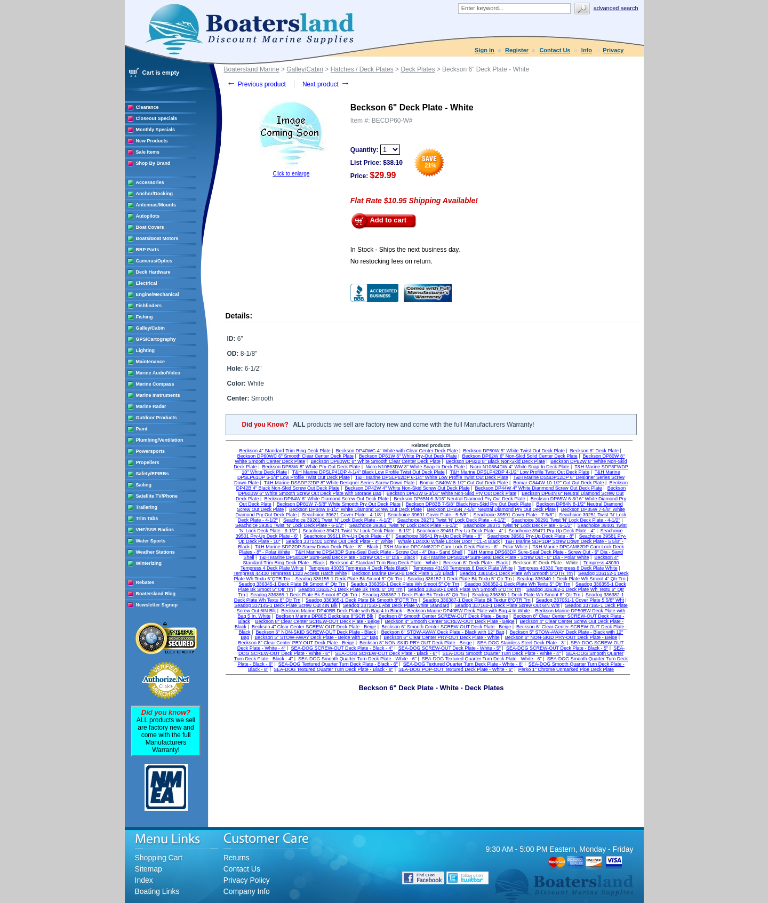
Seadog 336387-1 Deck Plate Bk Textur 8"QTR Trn (476, 600)
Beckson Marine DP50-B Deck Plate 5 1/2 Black (403, 573)
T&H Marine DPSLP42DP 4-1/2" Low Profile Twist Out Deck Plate (519, 472)
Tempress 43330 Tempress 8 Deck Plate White (568, 568)
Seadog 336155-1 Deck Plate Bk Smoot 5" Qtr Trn (348, 578)
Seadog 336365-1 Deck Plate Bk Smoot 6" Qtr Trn (303, 594)
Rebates (145, 582)
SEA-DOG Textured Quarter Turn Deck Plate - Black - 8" (333, 669)
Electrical (146, 283)
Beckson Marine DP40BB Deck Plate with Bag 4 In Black (341, 610)
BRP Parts (147, 249)
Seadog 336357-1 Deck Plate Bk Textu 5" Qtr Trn (350, 589)
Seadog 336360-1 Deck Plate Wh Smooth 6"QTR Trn (464, 589)
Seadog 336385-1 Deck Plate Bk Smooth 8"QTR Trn (361, 600)
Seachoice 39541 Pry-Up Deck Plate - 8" (438, 536)
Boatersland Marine (251, 69)
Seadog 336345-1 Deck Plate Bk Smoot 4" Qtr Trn (291, 584)
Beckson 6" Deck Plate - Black (475, 562)
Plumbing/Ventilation (159, 440)
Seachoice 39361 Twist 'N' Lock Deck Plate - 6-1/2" (403, 525)
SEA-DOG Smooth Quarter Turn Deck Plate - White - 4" (501, 653)
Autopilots (148, 216)
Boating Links (157, 891)
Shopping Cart (159, 857)
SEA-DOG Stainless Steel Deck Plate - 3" (521, 642)
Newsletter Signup (157, 605)
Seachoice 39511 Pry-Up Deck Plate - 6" (346, 536)
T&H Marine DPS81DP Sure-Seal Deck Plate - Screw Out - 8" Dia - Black (337, 557)
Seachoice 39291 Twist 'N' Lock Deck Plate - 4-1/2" (565, 520)
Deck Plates (418, 69)
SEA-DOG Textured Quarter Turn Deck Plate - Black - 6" (338, 664)
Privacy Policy (246, 880)
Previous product (256, 84)
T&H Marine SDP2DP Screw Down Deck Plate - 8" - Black (317, 546)
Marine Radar (151, 406)
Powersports (150, 451)
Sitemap (148, 869)
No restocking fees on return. (391, 261)
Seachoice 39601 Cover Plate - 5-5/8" (428, 514)
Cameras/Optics (154, 260)
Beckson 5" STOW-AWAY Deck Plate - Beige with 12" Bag (316, 637)
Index (144, 880)
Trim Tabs (147, 518)
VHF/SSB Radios (155, 529)
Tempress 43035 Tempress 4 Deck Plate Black (358, 568)
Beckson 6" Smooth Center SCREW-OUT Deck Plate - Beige (446, 626)
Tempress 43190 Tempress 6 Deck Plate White (463, 568)
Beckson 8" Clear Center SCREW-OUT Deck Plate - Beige (317, 621)
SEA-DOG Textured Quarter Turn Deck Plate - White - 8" (463, 664)
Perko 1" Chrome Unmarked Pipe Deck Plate (566, 669)
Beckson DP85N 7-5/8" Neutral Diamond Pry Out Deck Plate (491, 509)
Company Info (246, 891)
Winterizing (149, 563)
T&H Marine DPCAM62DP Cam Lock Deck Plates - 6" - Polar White (455, 546)
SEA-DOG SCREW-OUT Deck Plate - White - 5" (449, 648)
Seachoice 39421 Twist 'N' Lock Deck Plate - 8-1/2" (356, 530)
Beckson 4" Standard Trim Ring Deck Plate (285, 450)
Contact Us (554, 50)
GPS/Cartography (156, 339)
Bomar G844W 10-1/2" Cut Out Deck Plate (558, 482)
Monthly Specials (155, 129)
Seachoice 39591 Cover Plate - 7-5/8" (514, 514)
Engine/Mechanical (157, 294)
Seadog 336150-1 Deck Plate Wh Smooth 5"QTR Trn (516, 573)
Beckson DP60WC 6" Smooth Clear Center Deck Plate (295, 456)
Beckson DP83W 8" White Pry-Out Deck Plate (311, 466)
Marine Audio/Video (158, 372)
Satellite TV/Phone (157, 496)
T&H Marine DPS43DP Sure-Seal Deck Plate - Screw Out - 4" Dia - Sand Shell (378, 552)
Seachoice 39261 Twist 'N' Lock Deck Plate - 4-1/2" (337, 520)
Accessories (150, 182)
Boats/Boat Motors (157, 238)
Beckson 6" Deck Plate (594, 450)
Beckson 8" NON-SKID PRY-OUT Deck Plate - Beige (415, 642)
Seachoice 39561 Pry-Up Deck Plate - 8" (530, 536)
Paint (142, 428)
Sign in (484, 50)
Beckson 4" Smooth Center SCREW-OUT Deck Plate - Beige (450, 621)
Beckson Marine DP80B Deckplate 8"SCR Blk (324, 616)
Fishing (144, 316)
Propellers (147, 462)
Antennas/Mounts (156, 204)
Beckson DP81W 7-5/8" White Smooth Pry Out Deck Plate (339, 504)
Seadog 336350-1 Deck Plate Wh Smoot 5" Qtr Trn (404, 584)
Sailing (144, 485)
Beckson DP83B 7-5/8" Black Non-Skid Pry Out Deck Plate (468, 504)
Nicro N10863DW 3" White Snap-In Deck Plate (415, 466)
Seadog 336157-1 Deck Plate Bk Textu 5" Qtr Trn (459, 578)
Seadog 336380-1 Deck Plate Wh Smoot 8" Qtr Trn (526, 594)
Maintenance (150, 361)
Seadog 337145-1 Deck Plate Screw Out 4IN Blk (286, 605)
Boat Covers (150, 227)
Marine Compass (155, 384)
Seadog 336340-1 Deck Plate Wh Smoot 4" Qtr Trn (571, 578)
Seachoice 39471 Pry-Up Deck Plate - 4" (551, 530)
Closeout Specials (157, 118)
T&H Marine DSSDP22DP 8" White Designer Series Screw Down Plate (339, 482)
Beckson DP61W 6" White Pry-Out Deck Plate (408, 456)
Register (517, 50)
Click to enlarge (291, 174)
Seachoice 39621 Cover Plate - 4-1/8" (342, 514)
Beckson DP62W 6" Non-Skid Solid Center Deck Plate (519, 456)
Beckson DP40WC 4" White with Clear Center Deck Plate (397, 450)
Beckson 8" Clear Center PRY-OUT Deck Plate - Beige (296, 642)
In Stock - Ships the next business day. (405, 249)
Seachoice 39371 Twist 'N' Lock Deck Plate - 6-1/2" (517, 525)
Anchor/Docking (154, 193)
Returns (236, 857)
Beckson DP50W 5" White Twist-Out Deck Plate (514, 450)
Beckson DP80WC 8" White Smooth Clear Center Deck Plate (375, 461)
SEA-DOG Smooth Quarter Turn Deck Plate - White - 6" (357, 658)
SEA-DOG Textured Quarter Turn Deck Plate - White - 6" (482, 658)
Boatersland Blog (156, 593)
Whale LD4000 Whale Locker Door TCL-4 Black (449, 541)
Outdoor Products (156, 417)
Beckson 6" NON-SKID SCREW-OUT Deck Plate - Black (315, 632)
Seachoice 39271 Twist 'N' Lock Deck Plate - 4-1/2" (451, 520)
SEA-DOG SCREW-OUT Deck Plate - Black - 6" (386, 653)
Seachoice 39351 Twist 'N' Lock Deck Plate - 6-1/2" (289, 525)
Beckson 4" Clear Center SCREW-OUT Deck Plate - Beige (314, 626)
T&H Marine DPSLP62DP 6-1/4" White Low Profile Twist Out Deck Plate (431, 477)
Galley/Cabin (150, 328)
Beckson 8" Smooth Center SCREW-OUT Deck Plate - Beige (443, 616)
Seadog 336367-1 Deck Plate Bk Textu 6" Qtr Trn (414, 594)
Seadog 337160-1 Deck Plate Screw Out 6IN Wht (506, 605)
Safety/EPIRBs (152, 473)
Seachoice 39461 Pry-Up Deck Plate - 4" (460, 530)
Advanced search (616, 8)
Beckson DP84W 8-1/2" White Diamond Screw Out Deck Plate (355, 509)
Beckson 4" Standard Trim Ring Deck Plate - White (384, 562)
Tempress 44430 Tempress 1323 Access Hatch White (290, 573)
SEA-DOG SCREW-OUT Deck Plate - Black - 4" (342, 648)
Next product (326, 84)
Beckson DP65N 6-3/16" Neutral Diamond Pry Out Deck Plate (459, 498)
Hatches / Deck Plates (362, 69)
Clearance (147, 107)
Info (586, 50)
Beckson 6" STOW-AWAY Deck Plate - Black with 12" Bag (443, 632)
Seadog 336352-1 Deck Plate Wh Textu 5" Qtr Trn (518, 584)
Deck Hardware (153, 272)
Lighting (145, 350)
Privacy (613, 50)
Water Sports (151, 541)
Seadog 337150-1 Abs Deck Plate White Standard (396, 605)
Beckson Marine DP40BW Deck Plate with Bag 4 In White (468, 610)
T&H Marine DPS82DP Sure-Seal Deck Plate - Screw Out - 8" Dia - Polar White (504, 557)
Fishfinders (149, 305)
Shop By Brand (153, 163)
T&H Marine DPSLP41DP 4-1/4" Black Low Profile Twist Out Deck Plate (368, 472)
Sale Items (148, 152)
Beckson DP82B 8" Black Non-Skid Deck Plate (495, 461)
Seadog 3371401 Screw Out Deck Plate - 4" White (339, 541)
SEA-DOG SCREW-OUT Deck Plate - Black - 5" (557, 648)
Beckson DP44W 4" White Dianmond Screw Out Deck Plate (538, 488)
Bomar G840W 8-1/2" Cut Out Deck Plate (464, 482)
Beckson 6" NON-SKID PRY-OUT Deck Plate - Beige (561, 637)
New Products (152, 140)
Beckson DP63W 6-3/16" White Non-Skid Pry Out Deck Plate (451, 493)
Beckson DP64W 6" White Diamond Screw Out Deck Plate (326, 498)
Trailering (147, 507)
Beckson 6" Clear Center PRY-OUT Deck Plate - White (441, 637)
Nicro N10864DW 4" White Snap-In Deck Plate (519, 466)
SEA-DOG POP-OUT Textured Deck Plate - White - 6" (455, 669)
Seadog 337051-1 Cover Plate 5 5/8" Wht (580, 600)
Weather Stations (155, 552)
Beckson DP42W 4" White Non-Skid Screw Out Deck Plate (407, 488)
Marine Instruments (158, 395)
